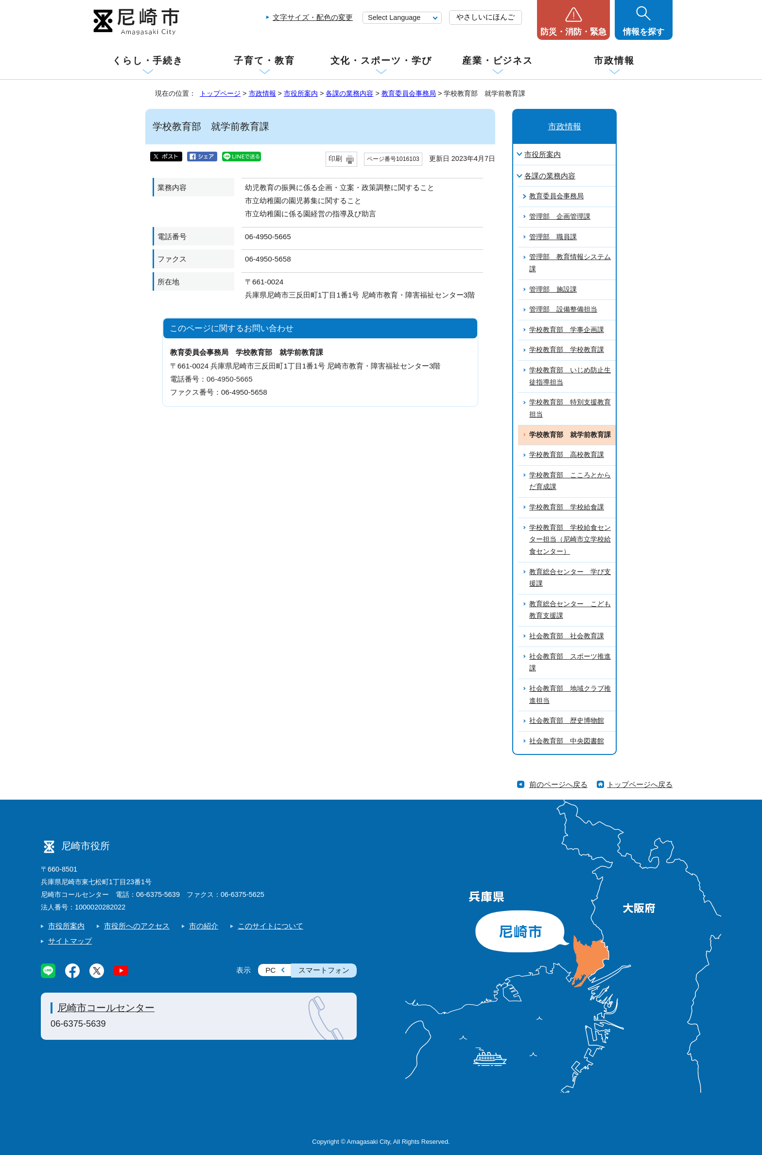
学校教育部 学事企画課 (566, 329)
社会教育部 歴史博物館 (566, 720)
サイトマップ (70, 941)
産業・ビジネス (497, 60)
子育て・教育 (264, 60)
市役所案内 (301, 93)
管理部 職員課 (553, 237)
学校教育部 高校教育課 (566, 454)
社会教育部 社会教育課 (566, 636)
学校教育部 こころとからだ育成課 (570, 481)
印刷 (335, 158)
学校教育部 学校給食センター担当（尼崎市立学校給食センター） (570, 539)
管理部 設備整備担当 (563, 309)
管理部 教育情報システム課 (570, 263)
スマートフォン (323, 970)
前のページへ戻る (558, 784)
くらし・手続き (147, 60)
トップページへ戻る (640, 784)
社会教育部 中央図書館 (566, 741)
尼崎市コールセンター (106, 1007)
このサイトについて (270, 926)
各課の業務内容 (349, 93)
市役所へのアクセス (137, 926)
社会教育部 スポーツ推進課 (570, 662)
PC (270, 970)
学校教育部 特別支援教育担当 (570, 408)
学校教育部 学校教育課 (566, 349)
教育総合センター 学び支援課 (570, 578)
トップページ (220, 93)
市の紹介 (203, 926)
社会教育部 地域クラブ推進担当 (570, 694)
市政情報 (614, 60)
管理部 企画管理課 (559, 216)
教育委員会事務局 (408, 93)
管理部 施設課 (553, 289)
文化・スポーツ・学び (381, 60)
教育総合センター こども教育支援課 (570, 610)
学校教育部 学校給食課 (566, 507)
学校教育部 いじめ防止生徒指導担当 (570, 376)
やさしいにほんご (485, 17)
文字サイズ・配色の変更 (313, 17)
